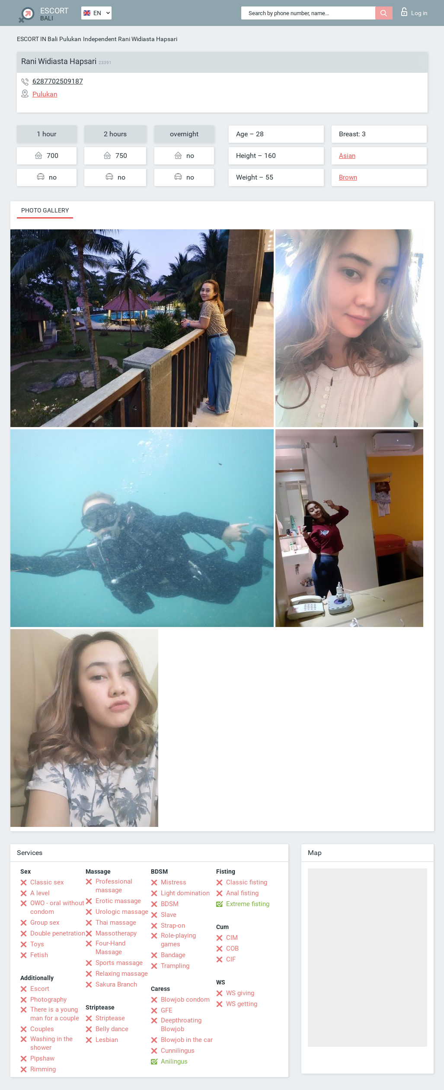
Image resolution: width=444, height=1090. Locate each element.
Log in (414, 11)
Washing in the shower (51, 1043)
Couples (42, 1029)
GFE (166, 1010)
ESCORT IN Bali (37, 38)
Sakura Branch (116, 984)
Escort (39, 989)
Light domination (185, 893)
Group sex (44, 922)
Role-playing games (178, 940)
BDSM (170, 904)
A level (40, 893)
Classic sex (47, 882)
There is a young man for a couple (54, 1014)
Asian (347, 156)
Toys (37, 944)
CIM (232, 938)
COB (232, 948)
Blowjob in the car (187, 1040)
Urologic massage (122, 912)
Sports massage (119, 963)
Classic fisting (246, 882)
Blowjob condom (185, 999)
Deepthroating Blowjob (181, 1024)
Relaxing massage (122, 973)
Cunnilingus (178, 1051)
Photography (48, 999)
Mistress (173, 882)
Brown (348, 177)
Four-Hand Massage (110, 947)
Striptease (110, 1018)
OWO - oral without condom (57, 907)
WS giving (240, 993)
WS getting (241, 1004)
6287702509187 (57, 81)
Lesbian (107, 1040)
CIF (231, 959)
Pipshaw (42, 1058)
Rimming (43, 1069)
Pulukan (70, 38)
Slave (168, 915)
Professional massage (114, 886)
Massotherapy (116, 933)
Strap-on (173, 925)
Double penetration (57, 933)
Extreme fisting (247, 904)
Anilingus (174, 1061)
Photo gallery (45, 210)
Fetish (39, 955)
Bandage (173, 955)
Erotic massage (118, 901)
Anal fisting (242, 893)
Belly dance (112, 1029)
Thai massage (116, 922)
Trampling (175, 966)
